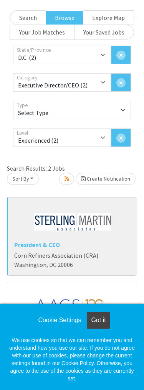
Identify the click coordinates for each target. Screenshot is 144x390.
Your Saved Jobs (103, 32)
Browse (64, 17)
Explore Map (108, 17)
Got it (98, 320)
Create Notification (105, 178)
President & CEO (37, 244)
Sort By (20, 178)
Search (28, 17)
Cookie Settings (59, 320)
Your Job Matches (42, 32)
